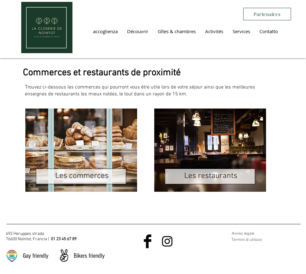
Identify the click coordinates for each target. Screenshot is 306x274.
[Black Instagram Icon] (167, 241)
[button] (137, 31)
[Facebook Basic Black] (148, 241)
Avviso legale (243, 233)
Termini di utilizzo (246, 239)
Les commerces (82, 176)
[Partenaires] (267, 14)
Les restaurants (210, 176)
